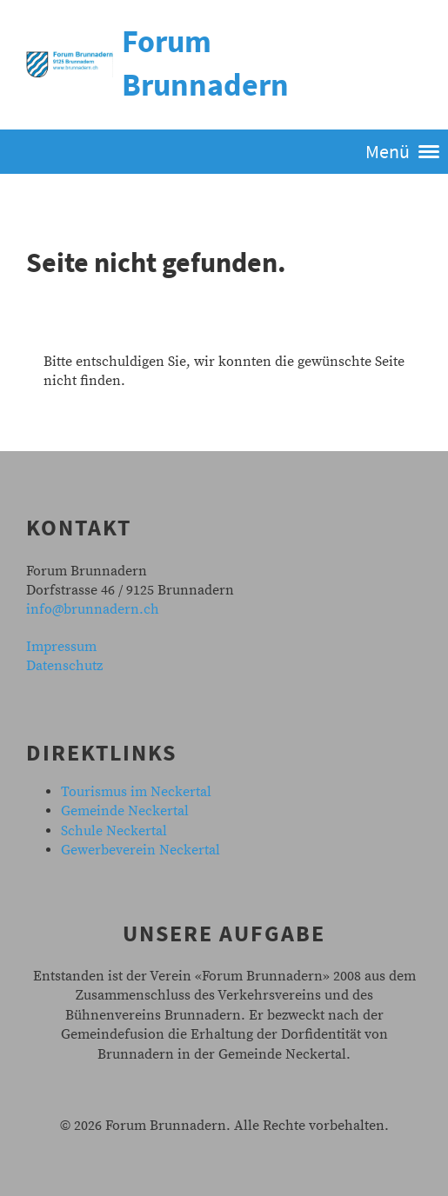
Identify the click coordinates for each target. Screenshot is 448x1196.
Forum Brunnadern (205, 63)
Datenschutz (64, 665)
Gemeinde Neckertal (125, 811)
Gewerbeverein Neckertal (140, 850)
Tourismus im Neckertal (136, 792)
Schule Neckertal (114, 831)
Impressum (61, 646)
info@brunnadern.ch (92, 609)
